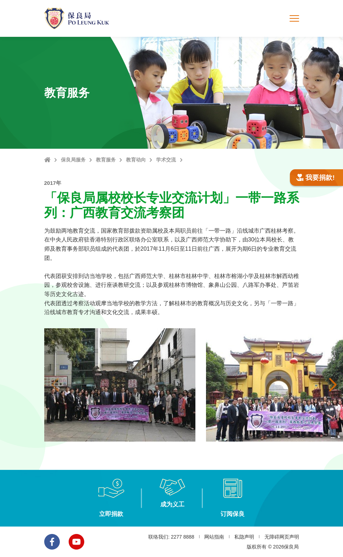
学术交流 (166, 160)
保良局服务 (73, 160)
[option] (119, 385)
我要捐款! (315, 177)
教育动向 (136, 160)
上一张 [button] (54, 384)
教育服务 (106, 160)
